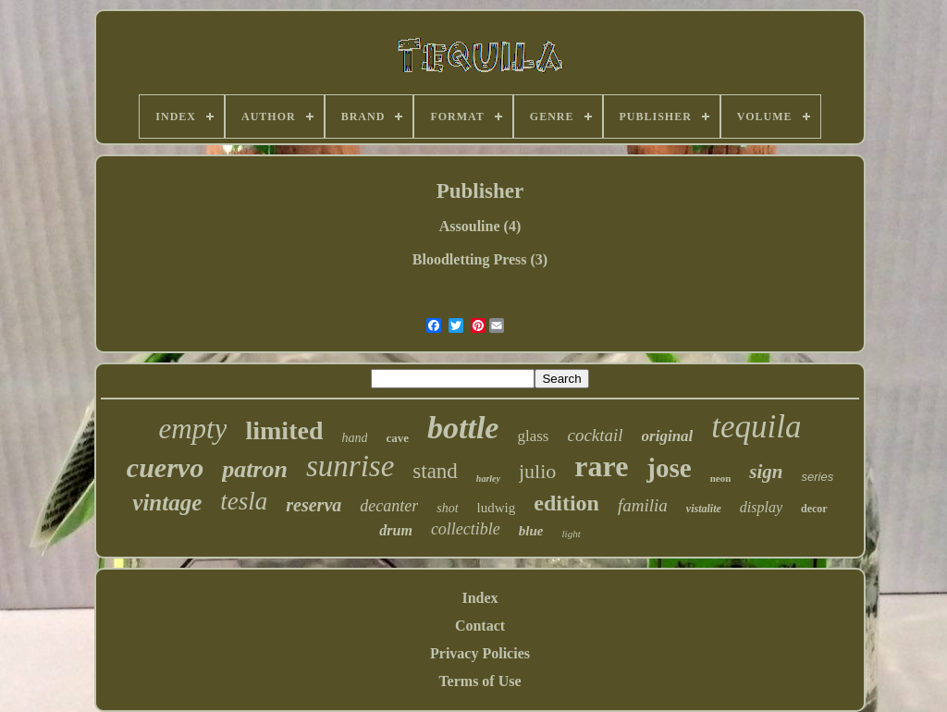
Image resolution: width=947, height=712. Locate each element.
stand (435, 471)
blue (531, 530)
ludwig (496, 507)
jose (668, 468)
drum (395, 530)
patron (255, 469)
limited (284, 430)
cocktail (594, 435)
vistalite (703, 508)
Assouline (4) (480, 226)
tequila (756, 427)
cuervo (165, 467)
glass (532, 436)
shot (447, 508)
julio (537, 471)
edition (566, 503)
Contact (480, 625)
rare (601, 466)
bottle (462, 428)
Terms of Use (479, 681)
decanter (389, 506)
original (668, 436)
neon (721, 478)
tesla (243, 501)
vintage (167, 502)
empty (192, 428)
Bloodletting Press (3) (479, 259)
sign (765, 471)
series (817, 477)
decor (814, 508)
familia (643, 505)
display (761, 507)
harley (488, 478)
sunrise (350, 466)
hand (354, 438)
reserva (313, 505)
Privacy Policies (480, 653)
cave (397, 438)
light (571, 533)
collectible (465, 529)
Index (479, 598)
